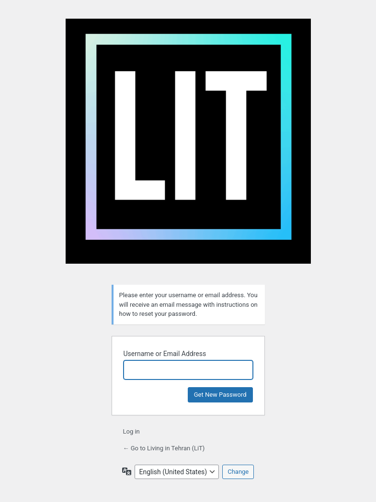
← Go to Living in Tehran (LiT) (164, 448)
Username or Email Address (165, 353)
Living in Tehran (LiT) (188, 146)
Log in (131, 431)
